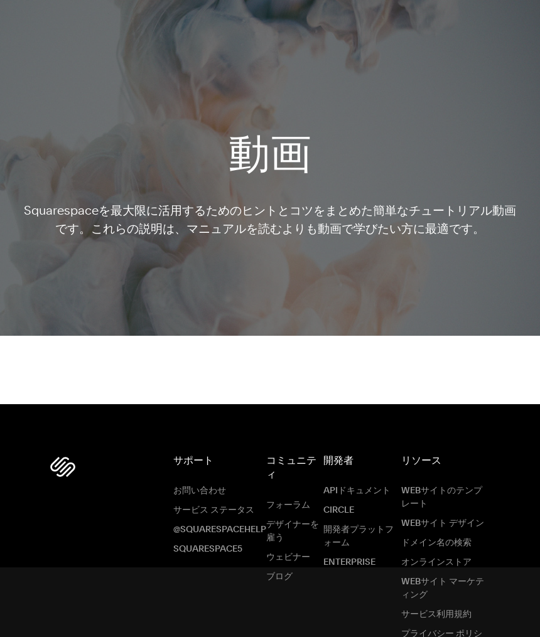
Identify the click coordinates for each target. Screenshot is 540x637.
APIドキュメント (357, 482)
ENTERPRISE (349, 553)
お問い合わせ (199, 482)
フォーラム (288, 495)
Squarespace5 (207, 540)
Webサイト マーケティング (442, 580)
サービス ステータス (213, 501)
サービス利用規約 (436, 605)
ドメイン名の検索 (436, 534)
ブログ (279, 567)
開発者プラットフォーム (358, 527)
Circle (338, 501)
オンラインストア (436, 553)
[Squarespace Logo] (62, 457)
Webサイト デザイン (442, 514)
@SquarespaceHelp (219, 521)
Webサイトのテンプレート (441, 489)
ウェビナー (288, 547)
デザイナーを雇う (292, 522)
